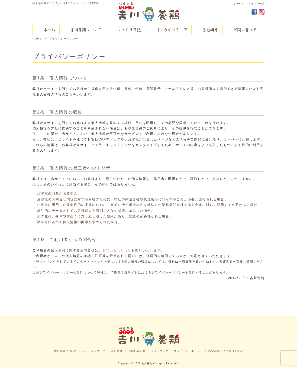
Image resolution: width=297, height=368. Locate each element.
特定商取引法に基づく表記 (225, 351)
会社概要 (117, 351)
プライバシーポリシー (188, 351)
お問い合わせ (113, 250)
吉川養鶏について (65, 351)
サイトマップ (159, 351)
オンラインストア (94, 351)
